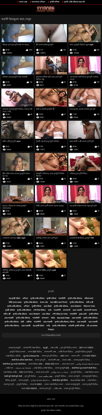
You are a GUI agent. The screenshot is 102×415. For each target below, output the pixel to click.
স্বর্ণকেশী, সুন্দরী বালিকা (76, 326)
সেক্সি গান (9, 368)
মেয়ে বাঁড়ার (48, 306)
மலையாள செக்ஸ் (23, 368)
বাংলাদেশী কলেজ (90, 310)
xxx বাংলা (64, 356)
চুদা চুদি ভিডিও (76, 372)
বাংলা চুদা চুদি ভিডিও (50, 356)
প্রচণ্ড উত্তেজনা (76, 306)
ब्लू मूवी (45, 348)
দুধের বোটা (83, 314)
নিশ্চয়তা (51, 330)
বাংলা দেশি (75, 356)
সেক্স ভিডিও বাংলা (91, 372)
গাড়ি (48, 326)
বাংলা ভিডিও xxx (35, 364)
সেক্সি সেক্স (57, 388)
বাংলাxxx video (89, 356)
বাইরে (53, 318)
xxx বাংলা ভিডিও (26, 372)
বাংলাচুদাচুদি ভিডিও (89, 376)
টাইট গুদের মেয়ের (15, 302)
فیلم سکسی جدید (45, 376)
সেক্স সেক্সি (54, 348)
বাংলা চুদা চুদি (40, 360)
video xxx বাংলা (52, 364)
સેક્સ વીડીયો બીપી (77, 380)
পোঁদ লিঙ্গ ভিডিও (39, 310)
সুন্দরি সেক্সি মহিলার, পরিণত (65, 322)
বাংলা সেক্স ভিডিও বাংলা (53, 384)
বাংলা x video (36, 384)
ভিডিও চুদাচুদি (10, 380)
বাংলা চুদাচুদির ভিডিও (82, 360)
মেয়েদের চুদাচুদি (14, 348)
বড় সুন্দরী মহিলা (14, 298)
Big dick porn (63, 318)
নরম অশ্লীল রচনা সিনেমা (58, 302)
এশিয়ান (25, 298)
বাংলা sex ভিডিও (35, 352)
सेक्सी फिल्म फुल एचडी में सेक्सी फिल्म (84, 368)
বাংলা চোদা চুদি (45, 388)
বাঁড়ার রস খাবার (89, 306)
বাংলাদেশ (45, 318)
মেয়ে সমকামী (77, 310)
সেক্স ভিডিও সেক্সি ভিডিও (43, 368)
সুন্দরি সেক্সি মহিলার (37, 298)
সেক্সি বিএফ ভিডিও (65, 352)
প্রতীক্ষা (29, 322)
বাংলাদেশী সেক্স (50, 352)
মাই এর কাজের (92, 326)
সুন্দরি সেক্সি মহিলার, (75, 298)
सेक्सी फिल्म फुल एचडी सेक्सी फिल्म (14, 364)
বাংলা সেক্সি (66, 360)
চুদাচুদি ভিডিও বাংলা (17, 352)
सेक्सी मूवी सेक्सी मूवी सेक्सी (13, 376)
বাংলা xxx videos (29, 388)
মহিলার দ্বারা (88, 298)
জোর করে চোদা (68, 364)
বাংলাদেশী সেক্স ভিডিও (31, 348)
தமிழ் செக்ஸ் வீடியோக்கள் (88, 364)
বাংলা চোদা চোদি (42, 372)
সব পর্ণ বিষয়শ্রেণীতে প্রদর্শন (51, 335)
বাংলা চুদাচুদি (23, 380)
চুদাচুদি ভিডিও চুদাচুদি (84, 352)
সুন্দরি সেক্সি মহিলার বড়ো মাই (74, 2)
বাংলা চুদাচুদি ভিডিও (90, 384)
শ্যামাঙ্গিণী (61, 298)
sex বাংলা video (86, 348)
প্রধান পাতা (51, 399)
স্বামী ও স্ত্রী (89, 302)
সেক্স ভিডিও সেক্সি (10, 372)
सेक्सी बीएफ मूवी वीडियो (60, 380)
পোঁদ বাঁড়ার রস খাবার (60, 314)
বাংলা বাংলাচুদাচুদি (73, 384)
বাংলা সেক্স (23, 2)
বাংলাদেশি (66, 310)
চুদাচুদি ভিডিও (60, 376)
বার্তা (49, 310)
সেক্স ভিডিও (91, 380)
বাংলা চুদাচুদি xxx (62, 368)
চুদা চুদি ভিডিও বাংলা (68, 348)
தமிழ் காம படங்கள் (60, 372)
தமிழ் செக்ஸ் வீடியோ (40, 380)
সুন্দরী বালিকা (54, 2)
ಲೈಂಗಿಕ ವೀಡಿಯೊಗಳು (31, 356)
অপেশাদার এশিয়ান (38, 2)
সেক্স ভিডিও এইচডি (13, 356)
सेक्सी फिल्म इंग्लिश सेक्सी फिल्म (22, 360)
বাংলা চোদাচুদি (74, 376)
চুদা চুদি (51, 291)
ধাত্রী (22, 322)
